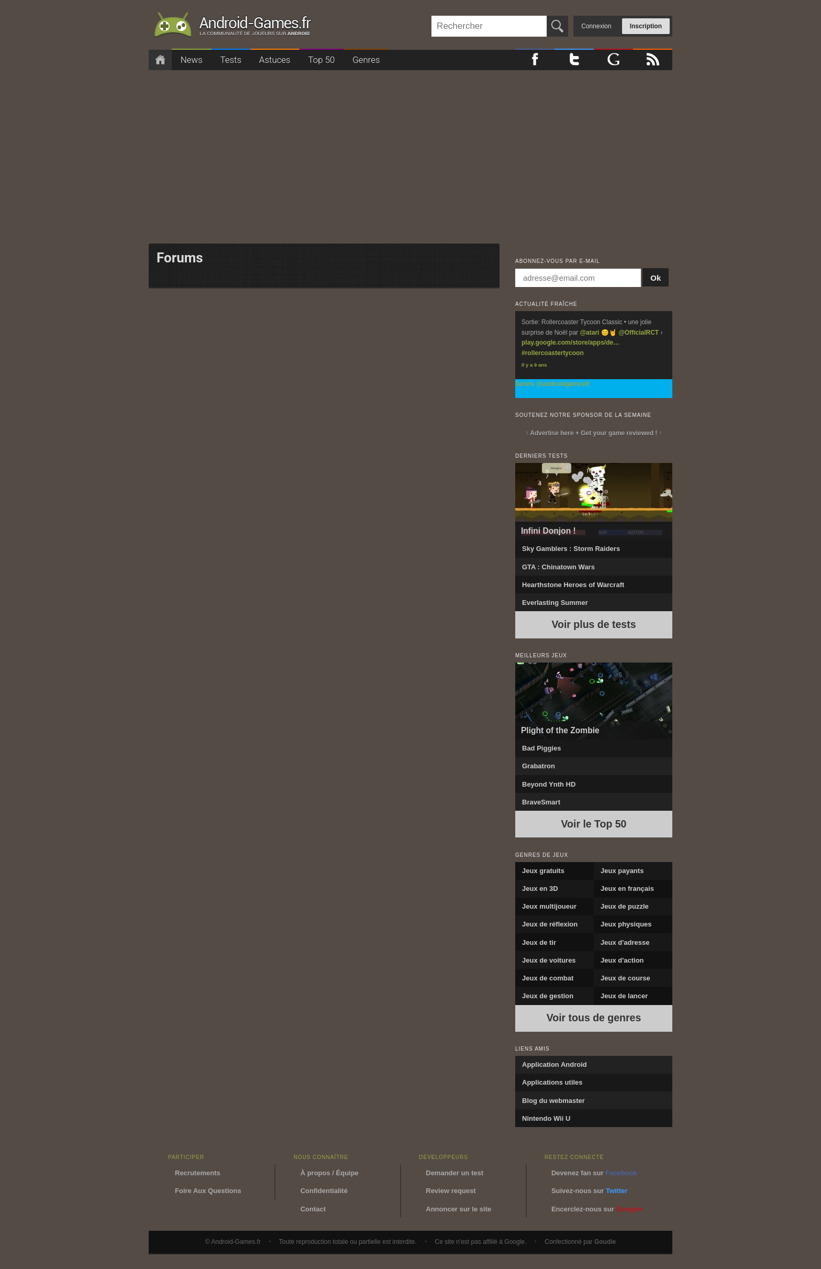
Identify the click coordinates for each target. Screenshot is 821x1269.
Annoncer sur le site (458, 1209)
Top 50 (321, 59)
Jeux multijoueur (549, 906)
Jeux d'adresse (625, 942)
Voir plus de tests (593, 624)
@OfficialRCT (638, 332)
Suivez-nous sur (589, 1191)
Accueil (160, 60)
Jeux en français (627, 888)
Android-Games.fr (232, 27)
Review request (450, 1191)
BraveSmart (541, 802)
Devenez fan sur (594, 1173)
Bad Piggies (541, 748)
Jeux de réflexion (550, 924)
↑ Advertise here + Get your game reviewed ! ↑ (593, 433)
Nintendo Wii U (546, 1118)
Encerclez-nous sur (597, 1209)
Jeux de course (625, 978)
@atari (589, 332)
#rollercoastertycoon (553, 353)
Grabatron (538, 766)
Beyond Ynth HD (548, 784)
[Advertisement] (410, 153)
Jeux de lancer (624, 996)
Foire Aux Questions (208, 1191)
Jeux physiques (626, 924)
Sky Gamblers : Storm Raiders (571, 549)
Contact (313, 1209)
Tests (231, 59)
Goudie (605, 1241)
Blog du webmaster (553, 1101)
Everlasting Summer (555, 602)
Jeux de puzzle (625, 906)
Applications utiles (552, 1082)
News (192, 59)
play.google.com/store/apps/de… (570, 342)
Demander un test (454, 1173)
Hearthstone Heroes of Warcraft (573, 585)
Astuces (275, 59)
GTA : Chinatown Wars (558, 567)
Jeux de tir (539, 942)
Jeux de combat (547, 978)
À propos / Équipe (330, 1173)
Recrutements (197, 1173)
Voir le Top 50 (594, 824)
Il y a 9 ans (534, 365)
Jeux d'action (622, 960)
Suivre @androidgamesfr (552, 384)
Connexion (596, 26)
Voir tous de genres (594, 1017)
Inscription (646, 26)
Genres (366, 59)
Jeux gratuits (543, 871)
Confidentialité (324, 1191)
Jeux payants (622, 871)
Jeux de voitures (549, 960)
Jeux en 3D (540, 888)
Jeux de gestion (547, 996)
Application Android (554, 1064)
